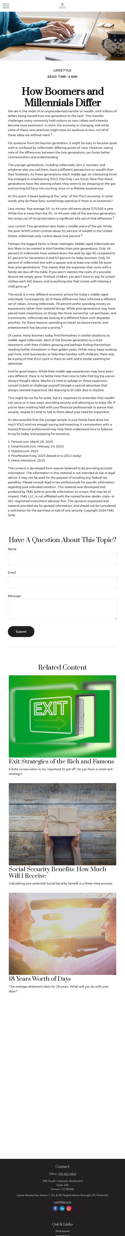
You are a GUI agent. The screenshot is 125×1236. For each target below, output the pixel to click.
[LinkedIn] (62, 1208)
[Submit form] (21, 631)
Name (12, 549)
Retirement (62, 1231)
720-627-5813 (67, 1174)
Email (12, 572)
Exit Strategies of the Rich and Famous (61, 761)
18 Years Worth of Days (40, 979)
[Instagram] (69, 1208)
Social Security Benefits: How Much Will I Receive (57, 873)
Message (14, 596)
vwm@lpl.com (62, 1202)
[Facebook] (55, 1208)
